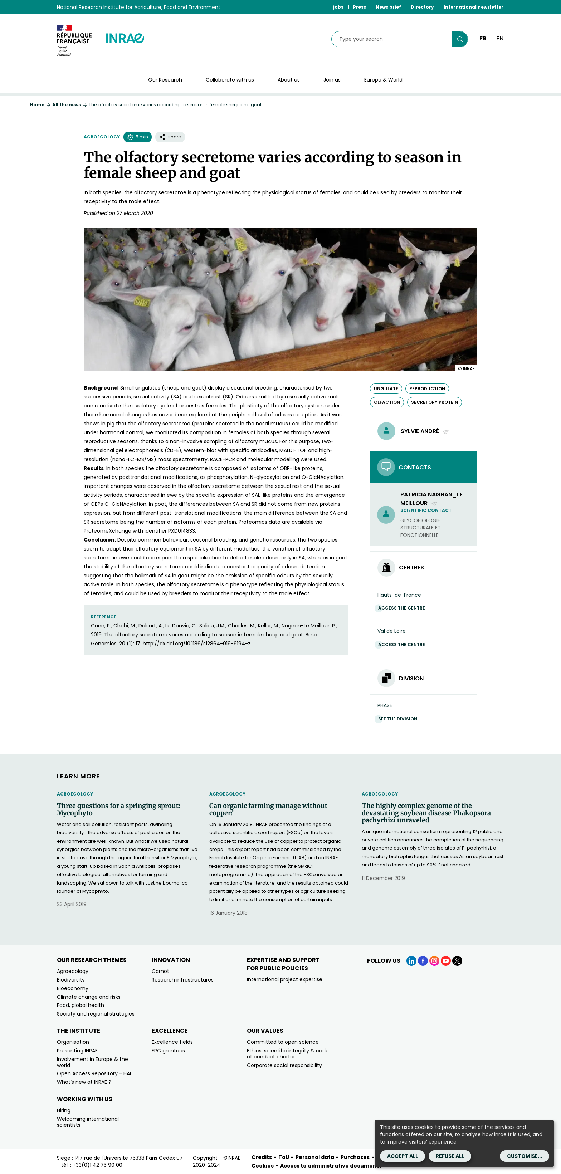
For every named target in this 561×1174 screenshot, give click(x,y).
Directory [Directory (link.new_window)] (422, 7)
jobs (338, 7)
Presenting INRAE (77, 1050)
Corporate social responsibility (284, 1065)
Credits (262, 1157)
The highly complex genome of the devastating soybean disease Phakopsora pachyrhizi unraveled (426, 812)
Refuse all (450, 1156)
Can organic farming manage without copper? (268, 809)
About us (289, 79)
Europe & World (383, 79)
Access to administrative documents (331, 1165)
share (170, 137)
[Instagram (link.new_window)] (434, 961)
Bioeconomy (72, 988)
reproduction (427, 389)
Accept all (402, 1156)
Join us (332, 79)
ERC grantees (168, 1050)
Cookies (263, 1165)
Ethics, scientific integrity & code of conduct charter (288, 1053)
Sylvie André (425, 431)
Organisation (73, 1042)
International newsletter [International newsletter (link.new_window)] (473, 7)
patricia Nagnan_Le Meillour (431, 498)
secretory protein (434, 402)
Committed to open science (283, 1042)
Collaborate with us (230, 79)
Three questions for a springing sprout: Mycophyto (118, 809)
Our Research (165, 79)
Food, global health (80, 1005)
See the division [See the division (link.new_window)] (399, 719)
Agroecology (102, 137)
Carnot (160, 971)
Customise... (524, 1156)
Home (37, 105)
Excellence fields (172, 1042)
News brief (388, 7)
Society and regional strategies (96, 1013)
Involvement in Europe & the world (92, 1062)
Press (359, 7)
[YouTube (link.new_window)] (446, 961)
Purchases (355, 1157)
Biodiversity (71, 979)
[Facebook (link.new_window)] (423, 961)
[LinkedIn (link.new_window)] (411, 961)
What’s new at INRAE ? (84, 1082)
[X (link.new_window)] (457, 961)
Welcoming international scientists (88, 1122)
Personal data (315, 1157)
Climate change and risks (89, 997)
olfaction (387, 402)
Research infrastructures (183, 979)
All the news (66, 105)
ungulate (386, 389)
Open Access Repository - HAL (94, 1073)
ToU (283, 1157)
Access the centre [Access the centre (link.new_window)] (403, 608)
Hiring (63, 1110)
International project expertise (284, 979)
